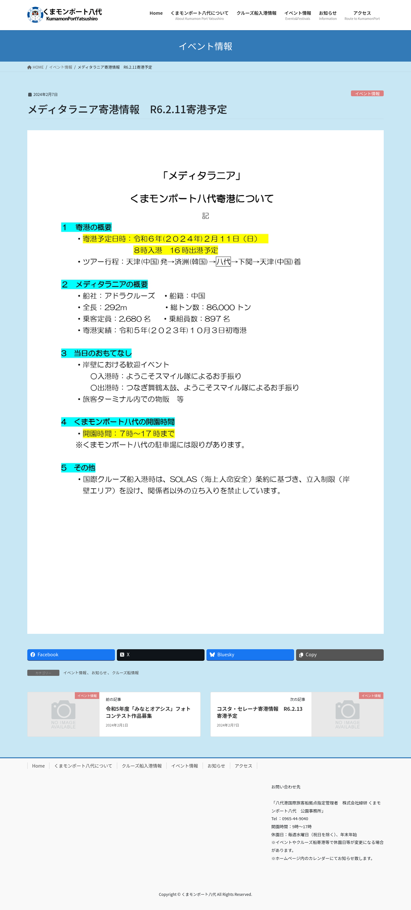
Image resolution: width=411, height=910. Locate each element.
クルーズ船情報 (125, 672)
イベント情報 (367, 93)
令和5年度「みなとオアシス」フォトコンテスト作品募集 (148, 712)
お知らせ (99, 672)
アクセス (243, 765)
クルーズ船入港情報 (142, 765)
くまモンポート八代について (83, 765)
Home (38, 765)
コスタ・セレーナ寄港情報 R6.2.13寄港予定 (259, 712)
